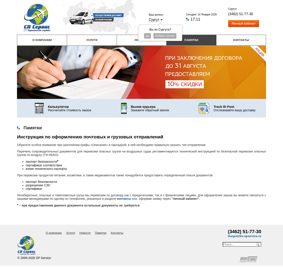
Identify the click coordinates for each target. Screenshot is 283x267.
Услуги (92, 40)
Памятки (191, 40)
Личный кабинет (244, 23)
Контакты (241, 40)
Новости (85, 232)
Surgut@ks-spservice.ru (244, 236)
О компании (42, 40)
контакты (124, 198)
